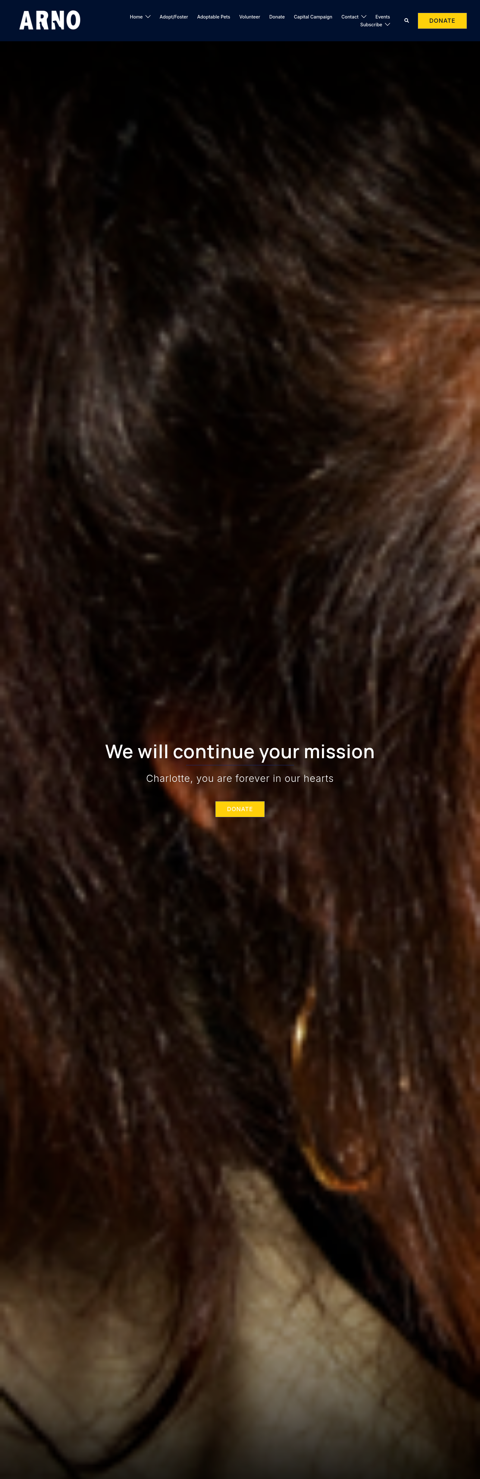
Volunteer (249, 16)
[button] (407, 20)
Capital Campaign (313, 16)
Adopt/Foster (174, 16)
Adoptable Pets (213, 16)
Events (382, 16)
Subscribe (371, 24)
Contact (350, 16)
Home (136, 16)
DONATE (442, 20)
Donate (277, 16)
